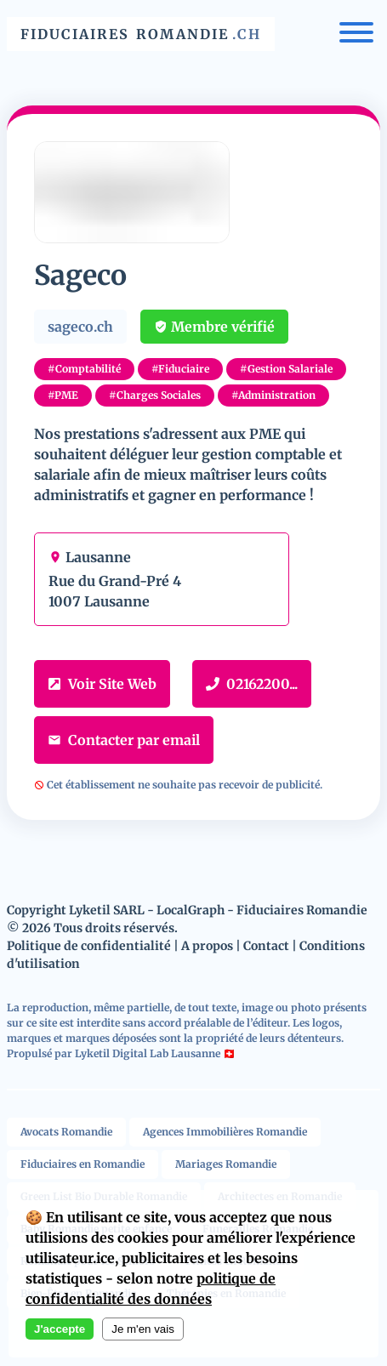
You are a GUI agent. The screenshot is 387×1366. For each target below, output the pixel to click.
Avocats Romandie (66, 1131)
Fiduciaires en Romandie (82, 1164)
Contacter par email (124, 739)
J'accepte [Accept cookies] (59, 1329)
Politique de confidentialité (89, 945)
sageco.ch (80, 326)
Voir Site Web (102, 683)
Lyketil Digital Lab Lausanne (147, 1053)
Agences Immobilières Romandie (225, 1131)
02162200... (252, 683)
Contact (266, 945)
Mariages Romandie (225, 1164)
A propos (207, 945)
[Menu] (356, 34)
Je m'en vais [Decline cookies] (142, 1329)
